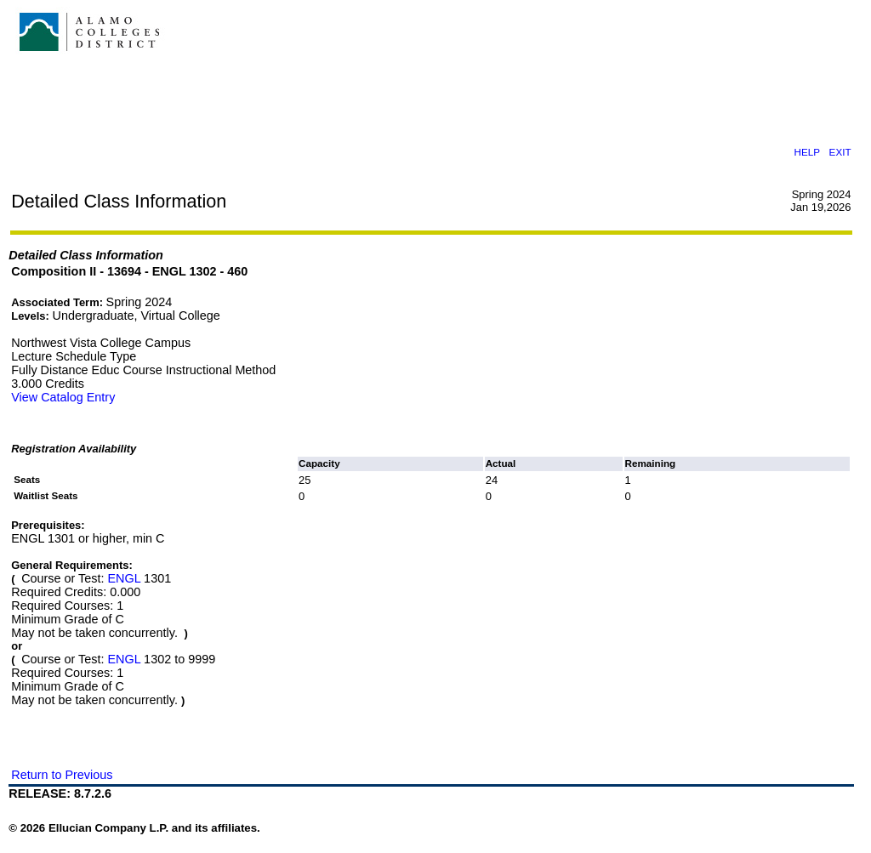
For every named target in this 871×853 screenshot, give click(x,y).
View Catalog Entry (63, 397)
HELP (807, 151)
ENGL (123, 578)
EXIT (840, 151)
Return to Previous (61, 775)
